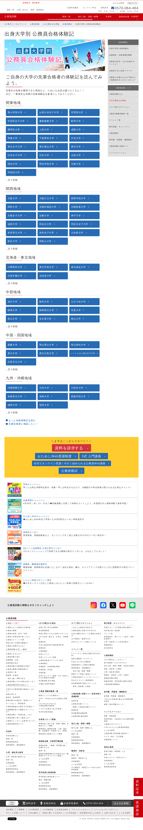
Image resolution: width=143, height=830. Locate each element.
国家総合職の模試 (111, 678)
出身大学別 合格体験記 (119, 48)
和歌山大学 (45, 241)
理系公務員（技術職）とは (114, 751)
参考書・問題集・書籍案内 (120, 139)
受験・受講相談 (37, 10)
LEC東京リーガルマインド (15, 24)
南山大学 (76, 318)
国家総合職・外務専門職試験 (51, 741)
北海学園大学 (15, 275)
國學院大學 (14, 129)
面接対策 (42, 642)
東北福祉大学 (78, 267)
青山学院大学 (15, 112)
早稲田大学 (14, 172)
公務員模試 (114, 133)
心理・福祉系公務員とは (15, 757)
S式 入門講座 (91, 456)
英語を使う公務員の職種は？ (17, 643)
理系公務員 (109, 747)
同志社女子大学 (79, 224)
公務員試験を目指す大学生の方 (83, 630)
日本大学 (44, 155)
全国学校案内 (73, 8)
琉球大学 (44, 404)
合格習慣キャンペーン (34, 500)
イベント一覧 (115, 120)
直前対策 (74, 701)
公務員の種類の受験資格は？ (17, 669)
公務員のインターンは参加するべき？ (21, 721)
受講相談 (137, 808)
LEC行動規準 (47, 809)
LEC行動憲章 (33, 809)
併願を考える (11, 694)
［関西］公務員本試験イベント (83, 707)
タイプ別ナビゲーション (119, 107)
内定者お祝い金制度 (112, 630)
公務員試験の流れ (13, 657)
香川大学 (12, 353)
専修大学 (12, 138)
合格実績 (42, 673)
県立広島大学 (46, 353)
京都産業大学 (78, 206)
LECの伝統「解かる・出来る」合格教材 (53, 638)
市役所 (109, 16)
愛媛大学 (12, 344)
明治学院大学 (46, 163)
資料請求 (104, 8)
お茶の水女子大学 (49, 112)
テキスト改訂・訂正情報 (113, 736)
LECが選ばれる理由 (51, 24)
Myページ (132, 3)
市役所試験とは (12, 736)
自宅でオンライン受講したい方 (83, 642)
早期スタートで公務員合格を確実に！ (119, 627)
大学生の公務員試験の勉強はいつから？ (20, 690)
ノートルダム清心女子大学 (83, 353)
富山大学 (12, 318)
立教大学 (76, 163)
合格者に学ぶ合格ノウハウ (120, 70)
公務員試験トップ (123, 88)
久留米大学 (77, 387)
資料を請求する (69, 447)
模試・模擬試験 (45, 780)
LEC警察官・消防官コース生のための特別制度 (86, 768)
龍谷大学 (12, 241)
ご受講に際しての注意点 (51, 813)
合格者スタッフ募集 (47, 719)
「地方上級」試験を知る (15, 678)
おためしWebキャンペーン (36, 516)
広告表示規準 (62, 809)
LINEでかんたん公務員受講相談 (116, 727)
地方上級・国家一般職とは (81, 728)
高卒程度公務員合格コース (49, 777)
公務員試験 (10, 16)
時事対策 (42, 648)
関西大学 (12, 206)
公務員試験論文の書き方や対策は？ (20, 706)
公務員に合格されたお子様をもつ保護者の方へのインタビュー (122, 78)
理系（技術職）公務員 (81, 686)
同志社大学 (45, 224)
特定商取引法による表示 (90, 813)
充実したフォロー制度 (47, 657)
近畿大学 (44, 215)
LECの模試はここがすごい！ (115, 659)
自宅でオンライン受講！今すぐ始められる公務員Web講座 (70, 463)
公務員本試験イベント (80, 704)
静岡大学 (12, 310)
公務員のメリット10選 (15, 640)
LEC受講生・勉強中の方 (80, 639)
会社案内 (10, 809)
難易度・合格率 (12, 675)
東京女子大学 (15, 146)
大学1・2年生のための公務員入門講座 (53, 699)
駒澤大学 (76, 121)
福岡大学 (12, 404)
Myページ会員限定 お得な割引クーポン (42, 548)
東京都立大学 (46, 146)
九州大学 (44, 387)
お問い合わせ (22, 10)
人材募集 (21, 809)
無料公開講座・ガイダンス (81, 659)
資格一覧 (10, 10)
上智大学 (44, 129)
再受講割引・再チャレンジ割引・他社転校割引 (119, 638)
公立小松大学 (78, 301)
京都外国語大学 (48, 206)
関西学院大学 (78, 198)
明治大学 (12, 163)
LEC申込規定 (71, 813)
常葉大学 (76, 310)
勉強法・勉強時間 (13, 697)
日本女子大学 (15, 155)
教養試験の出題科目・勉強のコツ (19, 700)
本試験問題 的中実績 (47, 681)
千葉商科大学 (46, 138)
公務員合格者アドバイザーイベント (85, 677)
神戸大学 (76, 215)
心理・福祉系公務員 (14, 752)
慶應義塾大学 (46, 121)
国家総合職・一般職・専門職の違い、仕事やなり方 (54, 746)
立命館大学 (77, 232)
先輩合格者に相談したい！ (23, 423)
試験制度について (111, 739)
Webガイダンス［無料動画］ (83, 680)
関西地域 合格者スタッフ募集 (50, 734)
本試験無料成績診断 (79, 713)
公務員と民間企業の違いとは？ (18, 637)
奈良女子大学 (46, 232)
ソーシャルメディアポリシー (106, 809)
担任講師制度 (44, 630)
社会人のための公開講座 (81, 662)
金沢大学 (12, 301)
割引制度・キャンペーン (119, 126)
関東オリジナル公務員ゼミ (49, 695)
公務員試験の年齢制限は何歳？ (18, 666)
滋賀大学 (12, 224)
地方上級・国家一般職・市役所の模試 (119, 666)
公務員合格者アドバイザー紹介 (51, 660)
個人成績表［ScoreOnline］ (115, 663)
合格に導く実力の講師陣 (48, 627)
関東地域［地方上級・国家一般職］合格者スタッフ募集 (54, 724)
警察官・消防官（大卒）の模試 (116, 675)
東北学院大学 (46, 267)
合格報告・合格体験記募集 (120, 55)
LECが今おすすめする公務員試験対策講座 (47, 705)
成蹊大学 (76, 129)
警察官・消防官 (78, 751)
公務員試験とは (115, 94)
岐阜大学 (44, 301)
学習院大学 (77, 112)
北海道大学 (45, 275)
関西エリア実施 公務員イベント (84, 674)
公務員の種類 (11, 630)
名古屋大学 (45, 318)
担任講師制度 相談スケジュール (84, 683)
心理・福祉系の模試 (112, 672)
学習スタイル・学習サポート (115, 757)
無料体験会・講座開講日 (81, 668)
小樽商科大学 (15, 267)
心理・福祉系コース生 (116, 642)
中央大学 (76, 138)
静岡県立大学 (46, 310)
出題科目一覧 (11, 672)
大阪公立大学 (46, 198)
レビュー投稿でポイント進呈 (37, 580)
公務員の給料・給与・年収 (16, 633)
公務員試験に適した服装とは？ (18, 718)
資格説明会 (50, 803)
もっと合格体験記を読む (22, 420)
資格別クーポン (30, 532)
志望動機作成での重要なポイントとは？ (20, 710)
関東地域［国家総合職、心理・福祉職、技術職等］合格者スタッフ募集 (53, 730)
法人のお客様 (118, 3)
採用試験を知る (12, 663)
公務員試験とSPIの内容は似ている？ (20, 681)
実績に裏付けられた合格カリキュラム (54, 633)
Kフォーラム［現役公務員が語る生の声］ (86, 654)
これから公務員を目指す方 (81, 627)
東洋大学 (76, 146)
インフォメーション (117, 152)
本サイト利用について (15, 813)
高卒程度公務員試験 (47, 772)
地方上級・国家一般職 (88, 16)
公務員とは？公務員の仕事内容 (18, 627)
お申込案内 (33, 813)
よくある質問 (109, 730)
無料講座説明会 (77, 740)
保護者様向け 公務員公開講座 (83, 665)
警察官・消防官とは (79, 758)
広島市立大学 (15, 361)
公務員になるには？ (14, 654)
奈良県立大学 (15, 232)
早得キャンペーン (32, 484)
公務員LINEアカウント (113, 724)
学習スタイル (44, 654)
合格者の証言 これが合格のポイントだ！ (122, 62)
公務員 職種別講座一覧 (119, 113)
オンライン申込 (89, 8)
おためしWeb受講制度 (55, 456)
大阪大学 (12, 198)
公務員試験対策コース (15, 724)
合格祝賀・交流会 (46, 669)
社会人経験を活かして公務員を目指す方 (86, 634)
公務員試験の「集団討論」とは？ (19, 715)
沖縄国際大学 (15, 387)
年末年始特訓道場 (46, 712)
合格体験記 (67, 24)
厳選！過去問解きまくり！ (114, 704)
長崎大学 (44, 396)
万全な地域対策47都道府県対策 (51, 645)
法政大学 (76, 155)
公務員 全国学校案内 (47, 684)
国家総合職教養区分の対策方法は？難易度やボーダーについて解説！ (54, 755)
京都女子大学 (15, 215)
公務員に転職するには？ (15, 646)
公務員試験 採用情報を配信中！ (116, 733)
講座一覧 (66, 16)
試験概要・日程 (12, 660)
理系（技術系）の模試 (113, 669)
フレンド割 (108, 633)
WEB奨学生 (108, 648)
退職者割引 (108, 645)
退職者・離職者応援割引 (35, 564)
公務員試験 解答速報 (79, 716)
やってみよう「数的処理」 (16, 703)
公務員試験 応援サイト (119, 146)
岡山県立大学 (46, 344)
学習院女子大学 (16, 121)
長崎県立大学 (15, 396)
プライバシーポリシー (81, 809)
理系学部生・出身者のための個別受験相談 (119, 720)
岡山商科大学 (78, 344)
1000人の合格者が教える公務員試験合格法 (118, 700)
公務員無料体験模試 (112, 684)
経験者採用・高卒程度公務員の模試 (118, 681)
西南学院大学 (78, 396)
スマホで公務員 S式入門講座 (50, 709)
